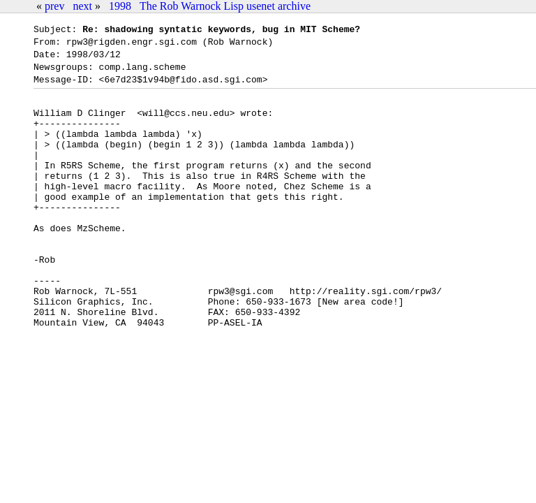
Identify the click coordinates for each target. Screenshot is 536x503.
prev (54, 6)
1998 (120, 6)
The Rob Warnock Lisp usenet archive (225, 6)
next (82, 6)
